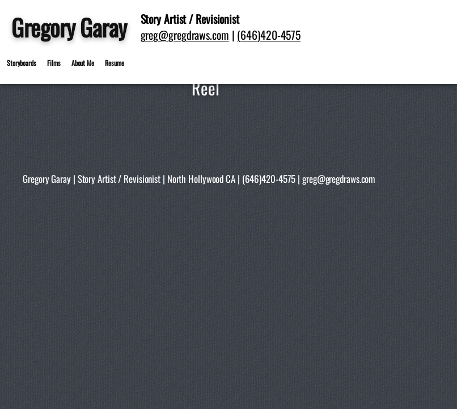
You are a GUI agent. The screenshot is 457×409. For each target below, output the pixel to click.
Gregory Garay (69, 27)
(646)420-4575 (269, 34)
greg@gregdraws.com (185, 34)
